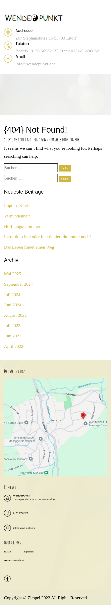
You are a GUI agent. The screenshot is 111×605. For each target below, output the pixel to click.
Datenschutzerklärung (14, 560)
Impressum (28, 551)
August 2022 (15, 315)
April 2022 (13, 346)
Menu (8, 7)
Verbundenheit (17, 215)
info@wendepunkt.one (24, 528)
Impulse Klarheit (19, 205)
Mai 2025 (12, 273)
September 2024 (18, 284)
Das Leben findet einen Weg (29, 247)
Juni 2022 (12, 335)
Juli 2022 (12, 325)
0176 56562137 (20, 513)
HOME (7, 551)
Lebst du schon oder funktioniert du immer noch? (48, 236)
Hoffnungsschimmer (22, 226)
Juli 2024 (12, 294)
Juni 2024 (12, 304)
